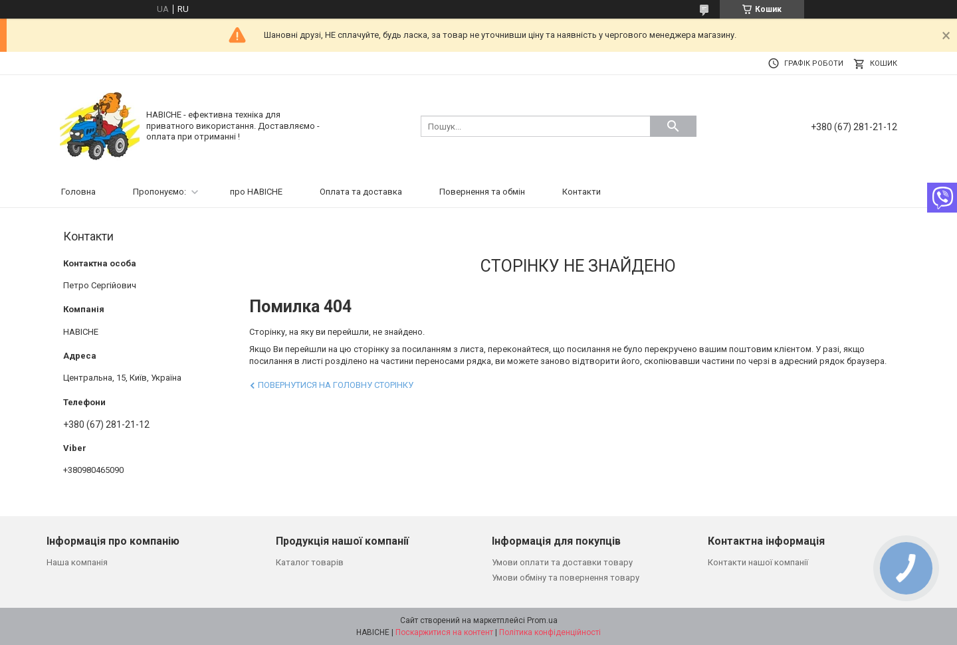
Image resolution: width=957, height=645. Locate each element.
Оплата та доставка (361, 192)
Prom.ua (542, 620)
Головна (78, 192)
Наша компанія (77, 562)
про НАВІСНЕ (256, 192)
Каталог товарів (310, 562)
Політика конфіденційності (550, 632)
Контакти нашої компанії (758, 562)
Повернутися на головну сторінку (335, 385)
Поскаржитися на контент (444, 632)
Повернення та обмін (482, 192)
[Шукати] (673, 126)
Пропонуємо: (159, 192)
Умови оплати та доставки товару (562, 562)
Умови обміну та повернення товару (565, 578)
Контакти (581, 192)
